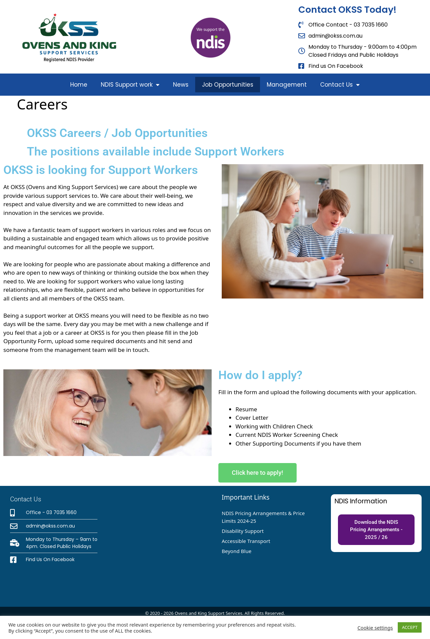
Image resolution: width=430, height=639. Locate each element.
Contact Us (340, 85)
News (180, 85)
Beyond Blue (236, 551)
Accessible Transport (246, 541)
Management (287, 85)
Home (78, 85)
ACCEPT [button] (410, 627)
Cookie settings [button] (375, 628)
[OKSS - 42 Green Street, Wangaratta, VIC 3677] (161, 546)
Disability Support (243, 531)
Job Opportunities (227, 85)
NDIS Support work (130, 85)
